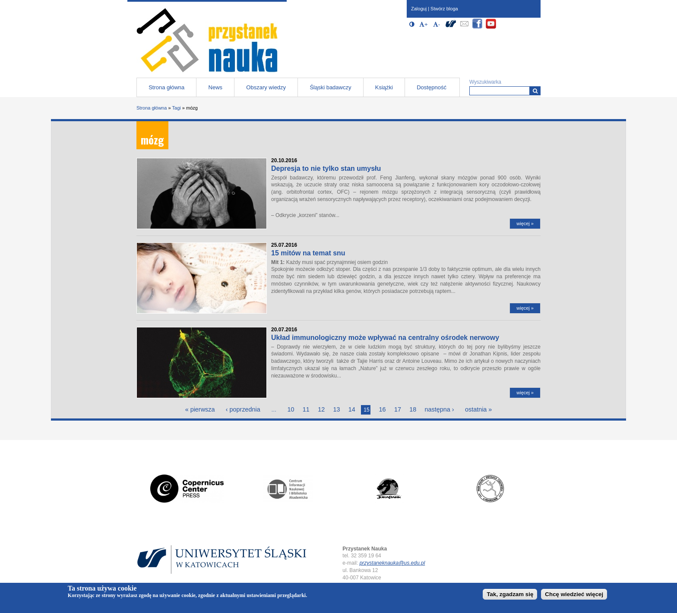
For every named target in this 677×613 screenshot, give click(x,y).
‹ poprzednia (243, 409)
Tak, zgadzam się (510, 594)
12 (321, 409)
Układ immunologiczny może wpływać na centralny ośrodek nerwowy (385, 337)
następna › (439, 409)
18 (412, 409)
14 (351, 409)
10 (290, 409)
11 (306, 409)
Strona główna (166, 87)
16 (382, 409)
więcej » (525, 223)
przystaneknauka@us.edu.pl (392, 563)
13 (336, 409)
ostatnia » (478, 409)
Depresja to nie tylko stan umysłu (326, 168)
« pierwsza (200, 409)
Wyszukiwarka (485, 82)
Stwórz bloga (444, 8)
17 (397, 409)
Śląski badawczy (330, 87)
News (216, 87)
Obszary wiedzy (266, 87)
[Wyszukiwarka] (535, 90)
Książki (384, 87)
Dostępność (431, 87)
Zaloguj (419, 8)
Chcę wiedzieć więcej (574, 594)
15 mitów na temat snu (308, 253)
